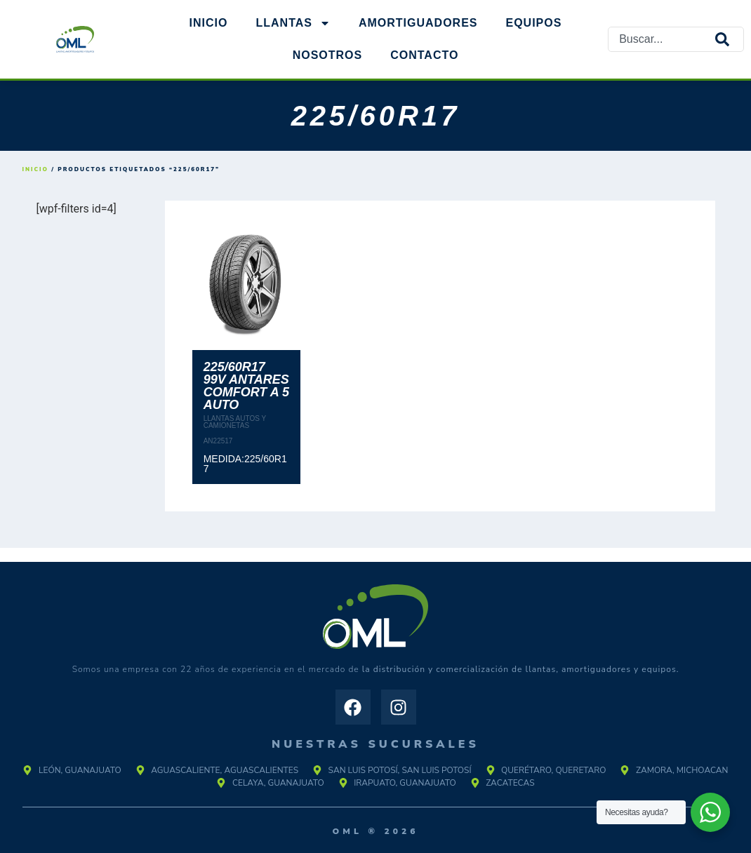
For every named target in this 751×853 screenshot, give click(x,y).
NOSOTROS (328, 55)
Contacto (424, 55)
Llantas (292, 23)
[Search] (729, 39)
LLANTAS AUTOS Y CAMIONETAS (235, 422)
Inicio (209, 23)
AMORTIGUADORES (418, 23)
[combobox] (662, 39)
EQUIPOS (534, 23)
